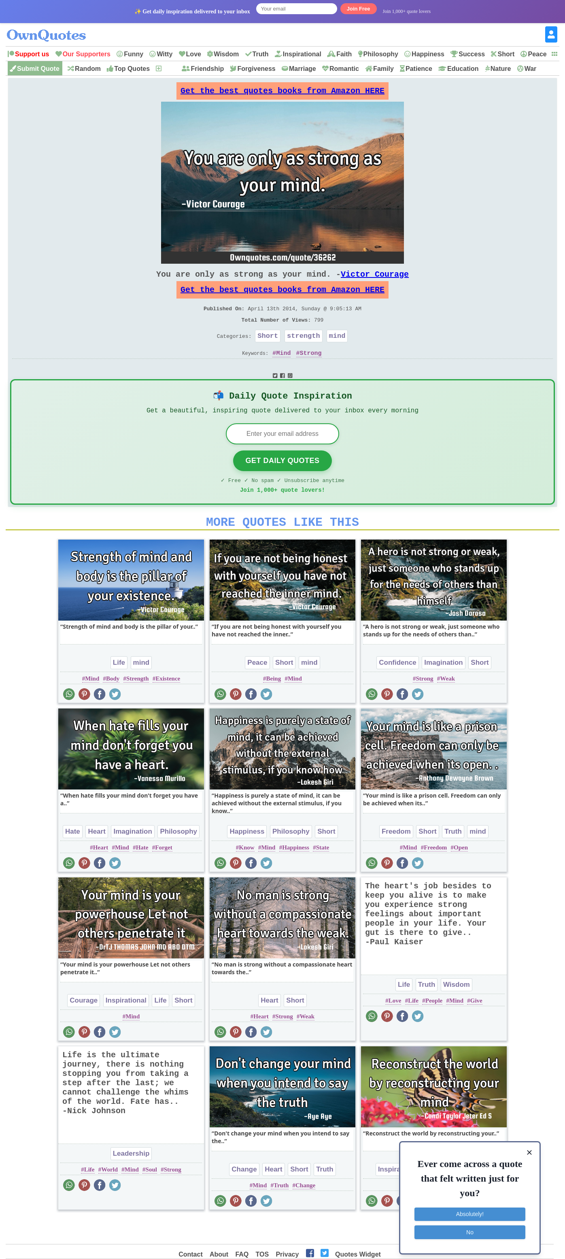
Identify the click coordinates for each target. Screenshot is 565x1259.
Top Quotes (132, 68)
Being (273, 703)
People (434, 1025)
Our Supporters (86, 54)
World (109, 1194)
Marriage (302, 68)
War (531, 68)
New (169, 68)
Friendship (207, 68)
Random (88, 68)
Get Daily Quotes (282, 481)
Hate (72, 856)
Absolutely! (470, 1211)
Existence (167, 703)
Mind (283, 369)
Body (112, 703)
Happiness (428, 54)
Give (476, 1025)
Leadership (131, 1178)
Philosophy (380, 54)
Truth (261, 54)
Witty (164, 54)
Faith (344, 54)
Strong (311, 369)
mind (337, 350)
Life (119, 687)
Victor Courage (375, 280)
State (322, 872)
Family (383, 68)
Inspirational (302, 54)
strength (303, 350)
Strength (137, 703)
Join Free (358, 9)
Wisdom (226, 54)
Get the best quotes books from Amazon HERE (282, 92)
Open (461, 872)
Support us (32, 54)
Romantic (344, 68)
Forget (163, 872)
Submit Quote (38, 68)
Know (246, 872)
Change (244, 1194)
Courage (84, 1025)
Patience (419, 68)
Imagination (443, 687)
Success (472, 54)
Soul (151, 1194)
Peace (537, 54)
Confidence (397, 687)
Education (462, 68)
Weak (447, 703)
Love (193, 54)
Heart (96, 856)
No (470, 1228)
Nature (501, 68)
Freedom (396, 856)
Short (505, 54)
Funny (133, 54)
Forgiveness (256, 68)
